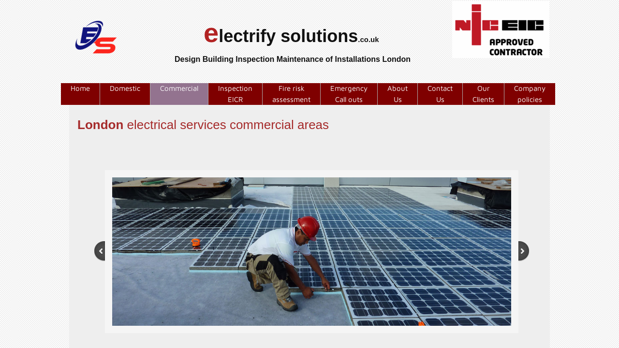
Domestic (125, 88)
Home (80, 88)
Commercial (179, 88)
